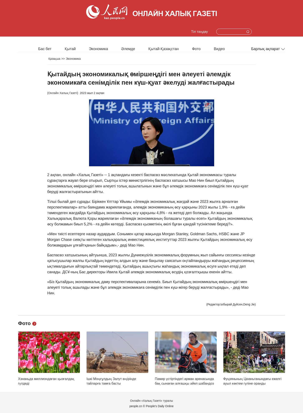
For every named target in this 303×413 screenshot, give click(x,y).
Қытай (70, 49)
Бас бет (45, 49)
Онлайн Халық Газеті (62, 93)
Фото (196, 49)
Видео (219, 49)
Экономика (98, 49)
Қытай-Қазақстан (163, 49)
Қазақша (54, 58)
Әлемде (128, 49)
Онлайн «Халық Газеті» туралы (151, 400)
